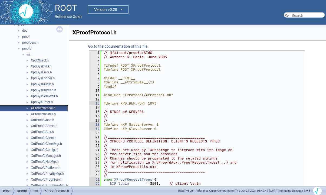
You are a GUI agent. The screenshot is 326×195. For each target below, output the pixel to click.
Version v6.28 (105, 9)
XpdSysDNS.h (41, 66)
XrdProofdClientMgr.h (46, 144)
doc (24, 30)
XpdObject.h (40, 60)
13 (94, 103)
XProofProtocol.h (43, 108)
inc (29, 54)
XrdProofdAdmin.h (44, 126)
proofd (26, 48)
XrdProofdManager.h (46, 156)
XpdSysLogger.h (43, 78)
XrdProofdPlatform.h (45, 168)
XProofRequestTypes (133, 179)
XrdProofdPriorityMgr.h (47, 174)
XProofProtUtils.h (43, 114)
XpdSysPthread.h (43, 90)
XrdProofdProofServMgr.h (49, 185)
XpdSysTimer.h (42, 102)
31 (94, 179)
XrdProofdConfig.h (44, 150)
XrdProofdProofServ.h (46, 179)
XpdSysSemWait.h (44, 96)
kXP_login (119, 183)
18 (94, 124)
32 (94, 183)
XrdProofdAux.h (42, 132)
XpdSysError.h (41, 72)
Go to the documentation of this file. (118, 46)
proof (21, 25)
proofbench (30, 42)
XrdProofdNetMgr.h (45, 162)
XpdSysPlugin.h (42, 84)
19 (94, 128)
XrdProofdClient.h (44, 138)
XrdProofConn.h (42, 120)
